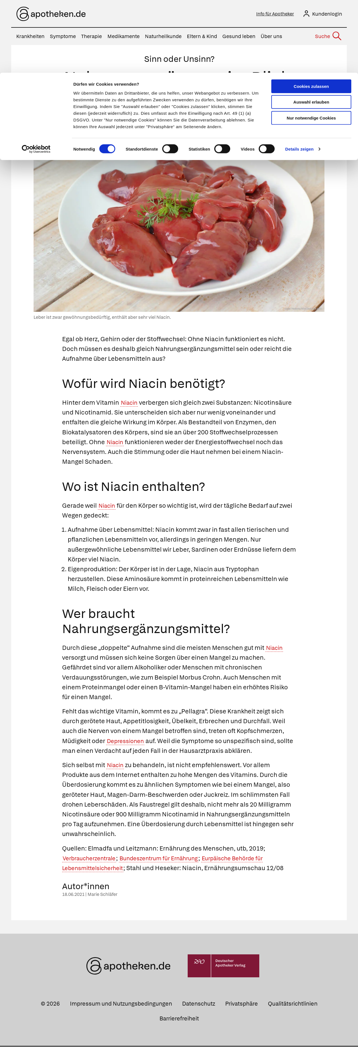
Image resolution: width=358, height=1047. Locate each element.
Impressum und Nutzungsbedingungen (121, 1005)
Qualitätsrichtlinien (292, 1005)
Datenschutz (198, 1005)
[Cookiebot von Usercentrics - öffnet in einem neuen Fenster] (36, 76)
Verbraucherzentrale (93, 859)
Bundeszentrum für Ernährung (170, 859)
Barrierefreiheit (179, 1019)
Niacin (130, 404)
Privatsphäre (241, 1005)
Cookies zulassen (311, 13)
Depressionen (127, 742)
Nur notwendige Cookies (311, 45)
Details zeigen (299, 76)
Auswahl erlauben (311, 29)
